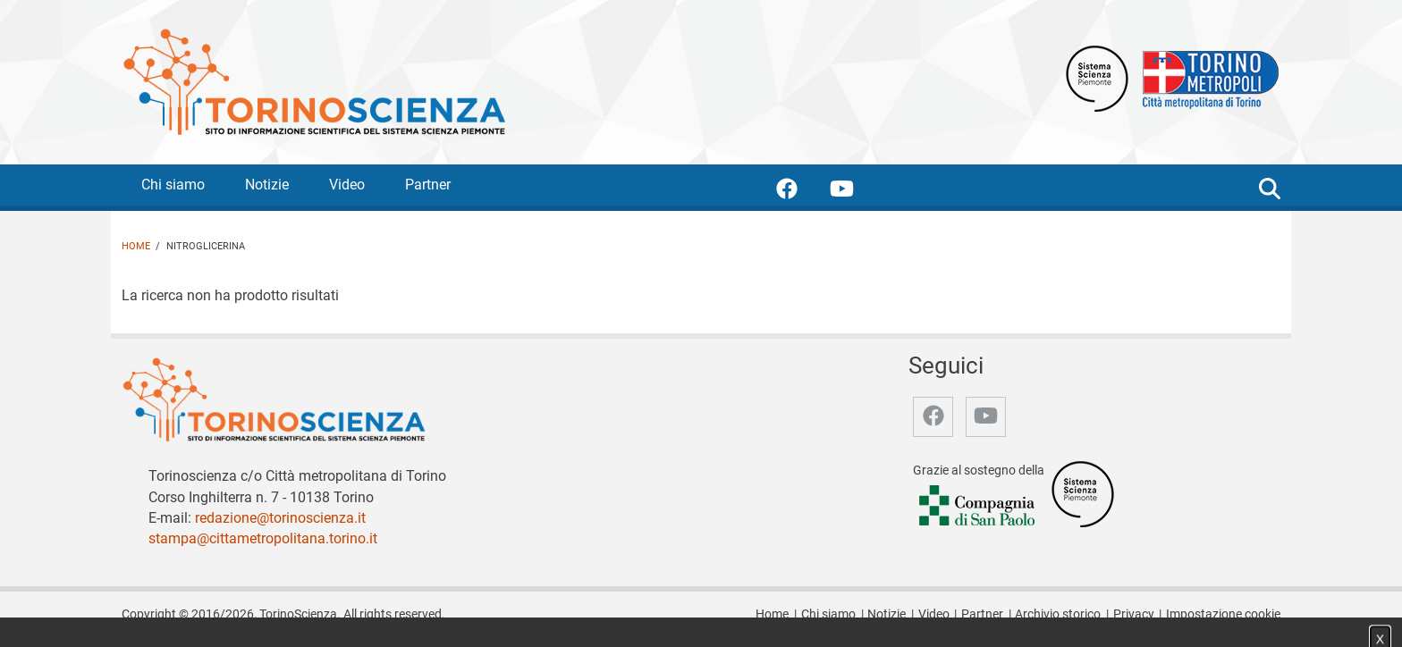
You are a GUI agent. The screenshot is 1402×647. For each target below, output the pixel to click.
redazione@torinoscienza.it (280, 517)
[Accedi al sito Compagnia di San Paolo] (978, 507)
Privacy (1133, 614)
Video (347, 184)
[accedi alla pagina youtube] (856, 191)
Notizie (267, 184)
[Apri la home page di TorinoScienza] (314, 80)
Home (136, 246)
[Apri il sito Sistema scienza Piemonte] (1097, 77)
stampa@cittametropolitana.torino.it (262, 538)
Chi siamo (173, 184)
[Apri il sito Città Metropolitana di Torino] (1206, 77)
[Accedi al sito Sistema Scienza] (1083, 493)
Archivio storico (1058, 614)
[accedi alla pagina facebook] (801, 191)
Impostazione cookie (1223, 614)
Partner (428, 184)
